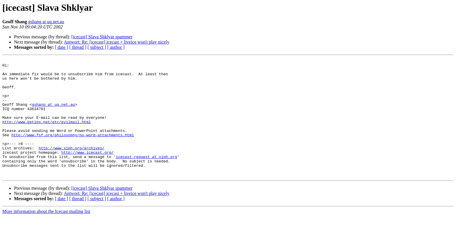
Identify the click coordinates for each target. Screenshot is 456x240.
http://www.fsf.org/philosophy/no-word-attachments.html (72, 150)
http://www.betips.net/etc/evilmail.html (46, 134)
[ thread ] (77, 47)
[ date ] (61, 47)
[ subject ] (97, 47)
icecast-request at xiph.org (146, 176)
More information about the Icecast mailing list (46, 234)
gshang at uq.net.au (46, 21)
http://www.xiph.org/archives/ (71, 166)
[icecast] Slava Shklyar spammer (101, 36)
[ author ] (116, 47)
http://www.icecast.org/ (87, 171)
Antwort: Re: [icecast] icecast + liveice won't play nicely (117, 42)
